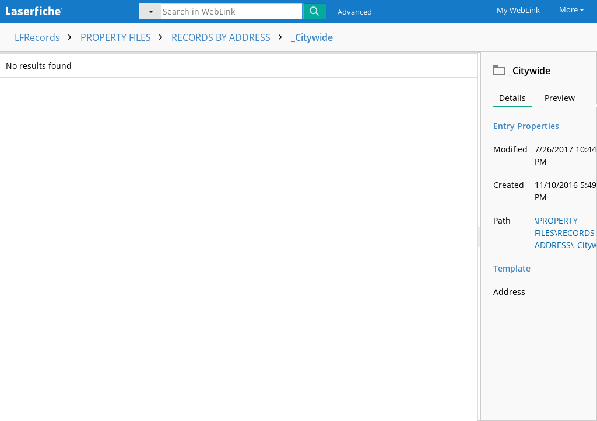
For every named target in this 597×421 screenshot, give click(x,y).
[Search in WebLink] (231, 11)
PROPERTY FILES (124, 37)
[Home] (61, 10)
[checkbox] (10, 62)
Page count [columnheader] (285, 62)
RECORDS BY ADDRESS (229, 37)
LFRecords (46, 37)
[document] (539, 236)
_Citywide (312, 37)
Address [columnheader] (460, 62)
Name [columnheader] (110, 62)
